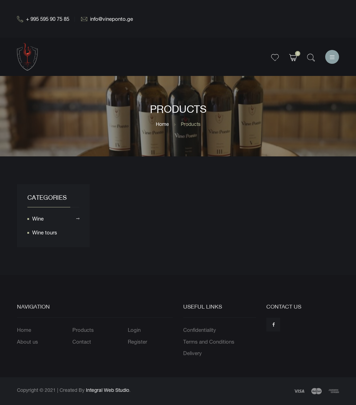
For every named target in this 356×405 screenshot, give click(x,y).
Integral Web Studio (107, 390)
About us (27, 356)
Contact (81, 356)
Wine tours (44, 234)
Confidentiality (199, 344)
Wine (55, 220)
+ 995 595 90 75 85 (43, 19)
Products (83, 344)
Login (134, 344)
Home (162, 124)
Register (137, 356)
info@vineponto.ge (107, 19)
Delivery (192, 367)
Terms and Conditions (208, 356)
